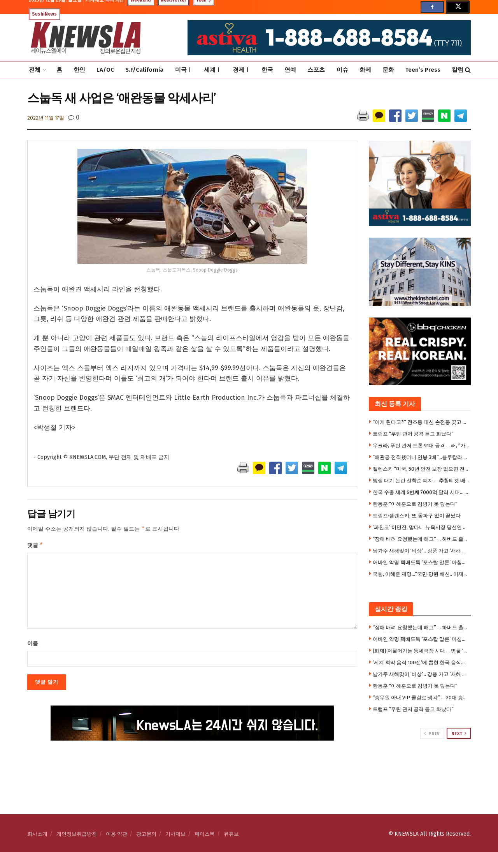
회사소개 (37, 834)
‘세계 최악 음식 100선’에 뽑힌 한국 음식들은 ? (421, 662)
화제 (365, 69)
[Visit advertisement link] (420, 768)
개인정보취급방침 (76, 834)
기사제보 (175, 834)
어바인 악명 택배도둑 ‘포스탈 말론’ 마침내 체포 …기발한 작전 (421, 562)
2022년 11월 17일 (45, 118)
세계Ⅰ (212, 69)
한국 (267, 69)
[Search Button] (468, 70)
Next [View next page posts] (459, 733)
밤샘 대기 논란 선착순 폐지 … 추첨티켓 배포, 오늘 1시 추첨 (421, 480)
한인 (79, 69)
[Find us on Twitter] (457, 7)
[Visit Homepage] (85, 37)
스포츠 (316, 69)
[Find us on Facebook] (432, 7)
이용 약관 (116, 834)
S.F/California (144, 69)
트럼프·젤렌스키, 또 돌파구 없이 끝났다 (417, 516)
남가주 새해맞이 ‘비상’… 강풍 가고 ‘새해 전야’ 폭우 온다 (421, 551)
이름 (32, 645)
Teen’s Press (422, 69)
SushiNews (44, 14)
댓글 (35, 546)
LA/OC (105, 69)
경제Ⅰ (241, 69)
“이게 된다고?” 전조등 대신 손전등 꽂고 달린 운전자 (421, 422)
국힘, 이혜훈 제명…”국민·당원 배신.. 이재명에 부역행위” (421, 574)
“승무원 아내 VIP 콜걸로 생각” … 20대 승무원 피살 (421, 697)
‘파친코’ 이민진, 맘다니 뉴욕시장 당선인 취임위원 (421, 527)
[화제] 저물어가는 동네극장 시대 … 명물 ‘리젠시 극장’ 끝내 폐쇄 (421, 651)
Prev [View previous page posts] (431, 733)
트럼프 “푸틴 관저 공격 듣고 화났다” (413, 434)
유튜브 (231, 834)
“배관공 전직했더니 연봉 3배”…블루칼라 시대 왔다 (421, 457)
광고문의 (146, 834)
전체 (34, 69)
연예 (290, 69)
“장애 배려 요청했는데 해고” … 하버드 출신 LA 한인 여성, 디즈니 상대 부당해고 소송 (421, 539)
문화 (388, 69)
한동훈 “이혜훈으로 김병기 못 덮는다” (415, 504)
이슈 (342, 69)
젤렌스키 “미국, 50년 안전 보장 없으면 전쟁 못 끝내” (421, 469)
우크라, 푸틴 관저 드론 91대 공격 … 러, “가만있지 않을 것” (421, 445)
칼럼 (457, 69)
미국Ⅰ (184, 69)
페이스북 (205, 834)
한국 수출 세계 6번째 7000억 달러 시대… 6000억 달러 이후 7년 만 (421, 492)
